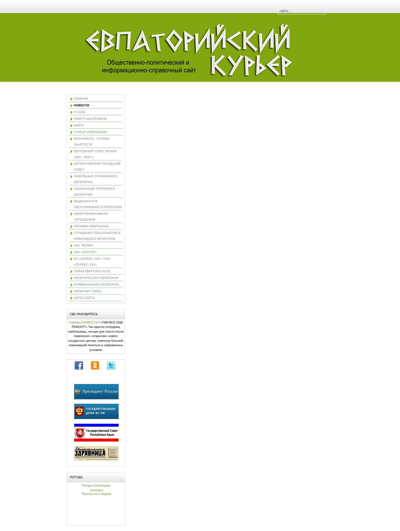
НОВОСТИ (90, 322)
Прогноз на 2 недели (96, 493)
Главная (74, 322)
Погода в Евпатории (96, 485)
